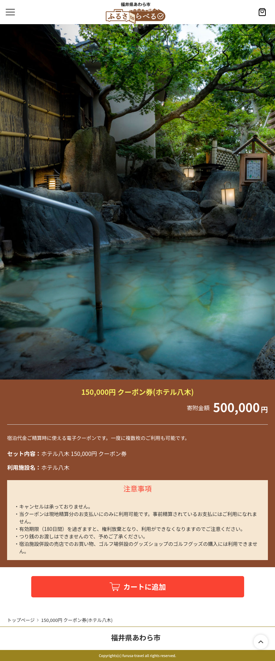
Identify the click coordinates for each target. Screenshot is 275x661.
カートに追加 (144, 586)
